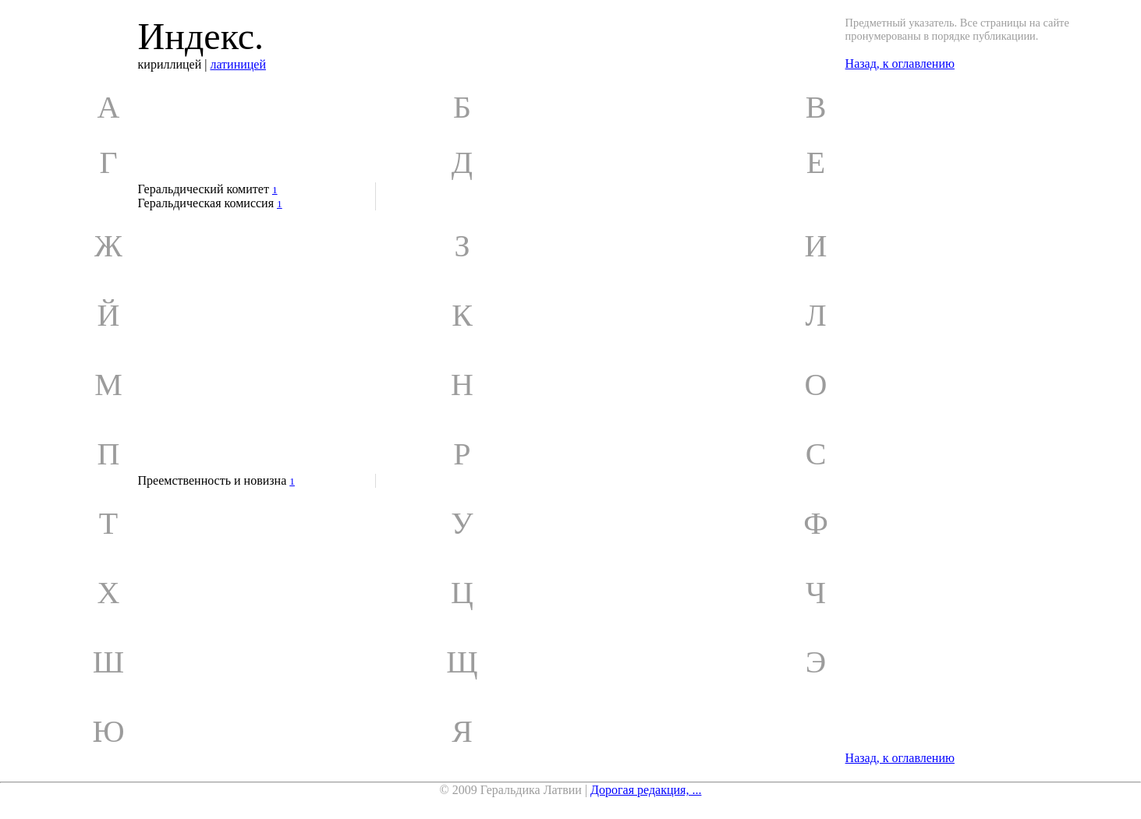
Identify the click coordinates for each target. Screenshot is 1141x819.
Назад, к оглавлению (900, 63)
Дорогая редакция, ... (645, 789)
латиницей (238, 64)
